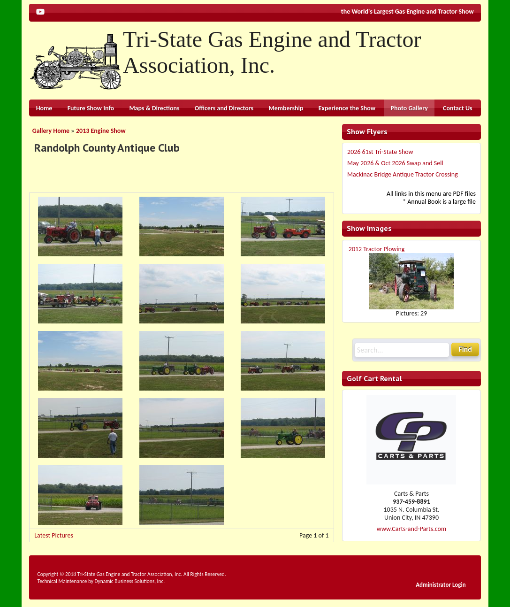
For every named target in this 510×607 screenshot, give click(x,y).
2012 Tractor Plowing (377, 249)
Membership (285, 108)
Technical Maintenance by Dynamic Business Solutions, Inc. (101, 581)
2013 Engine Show (101, 131)
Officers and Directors (224, 108)
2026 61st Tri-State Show (380, 152)
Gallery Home (50, 131)
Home (44, 108)
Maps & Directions (154, 108)
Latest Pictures (53, 535)
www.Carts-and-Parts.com (411, 529)
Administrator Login (441, 584)
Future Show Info (91, 108)
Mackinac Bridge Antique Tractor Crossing (402, 174)
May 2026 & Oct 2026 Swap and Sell (395, 163)
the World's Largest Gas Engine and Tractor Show (407, 11)
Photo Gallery (409, 108)
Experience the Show (347, 108)
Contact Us (457, 108)
